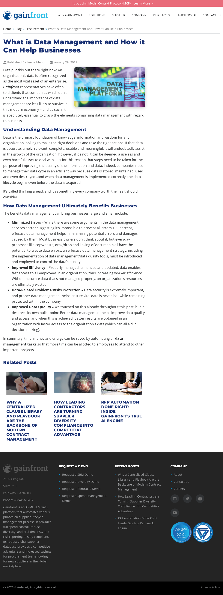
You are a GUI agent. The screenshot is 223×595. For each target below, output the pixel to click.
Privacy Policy (210, 587)
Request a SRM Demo (77, 474)
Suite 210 (10, 486)
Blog (18, 29)
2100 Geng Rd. (13, 479)
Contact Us (181, 482)
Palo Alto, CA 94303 (17, 493)
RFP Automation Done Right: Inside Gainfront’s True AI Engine (138, 523)
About (178, 474)
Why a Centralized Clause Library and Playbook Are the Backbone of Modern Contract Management (139, 481)
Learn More (142, 3)
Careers (179, 489)
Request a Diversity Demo (80, 482)
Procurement (35, 29)
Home (7, 29)
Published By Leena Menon (26, 62)
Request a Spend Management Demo (84, 498)
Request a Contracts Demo (81, 489)
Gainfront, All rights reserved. (35, 587)
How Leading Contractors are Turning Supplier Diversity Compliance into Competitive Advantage (73, 418)
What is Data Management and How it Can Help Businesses (74, 46)
